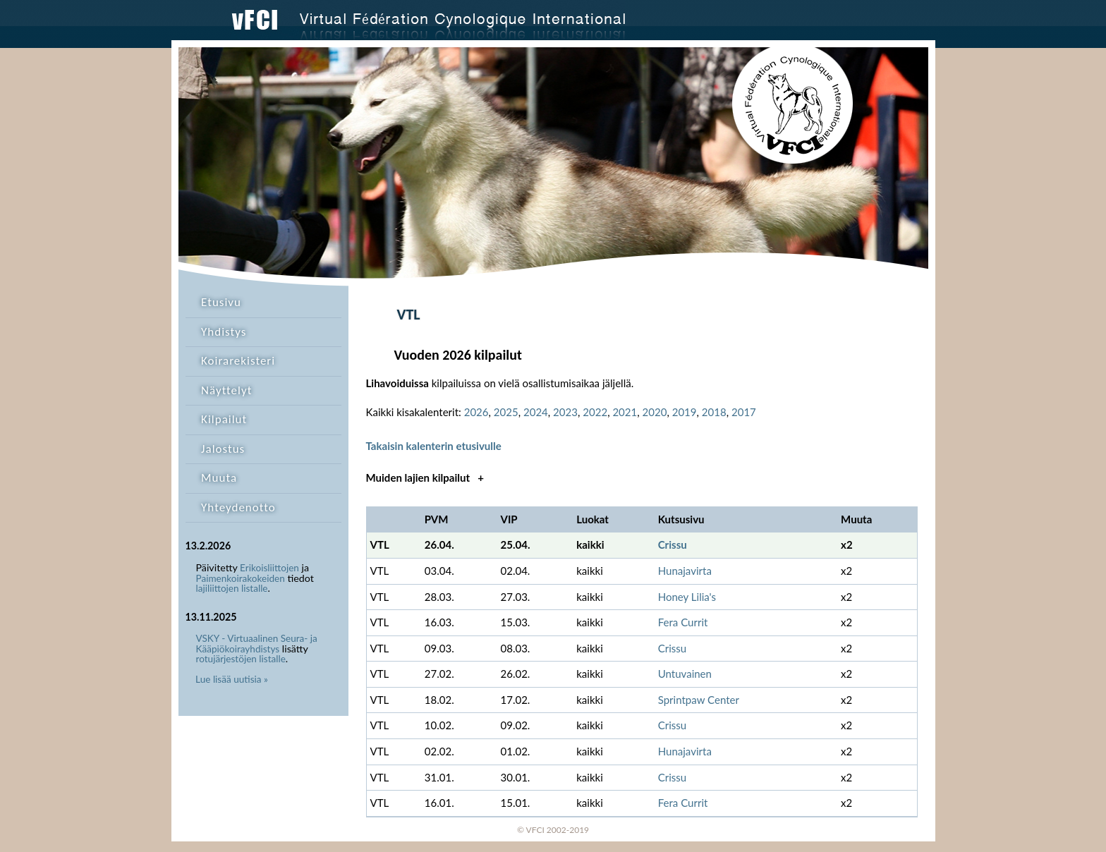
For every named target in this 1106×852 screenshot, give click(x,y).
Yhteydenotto (238, 507)
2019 (684, 412)
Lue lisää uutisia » (231, 679)
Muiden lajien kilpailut (425, 477)
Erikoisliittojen (269, 567)
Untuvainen (685, 673)
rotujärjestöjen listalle (241, 658)
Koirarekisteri (238, 360)
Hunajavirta (685, 570)
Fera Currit (683, 622)
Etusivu (221, 302)
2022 (595, 412)
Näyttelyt (226, 390)
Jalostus (223, 449)
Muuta (219, 477)
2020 (655, 412)
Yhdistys (223, 331)
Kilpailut (224, 419)
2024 (535, 412)
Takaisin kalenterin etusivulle (434, 445)
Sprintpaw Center (698, 699)
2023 (565, 412)
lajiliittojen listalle (232, 588)
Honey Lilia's (687, 596)
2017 (743, 412)
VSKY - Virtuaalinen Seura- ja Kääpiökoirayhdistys (256, 644)
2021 (624, 412)
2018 (714, 412)
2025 (506, 412)
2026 (476, 412)
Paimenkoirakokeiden (240, 578)
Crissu (672, 544)
